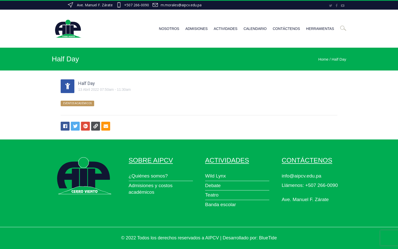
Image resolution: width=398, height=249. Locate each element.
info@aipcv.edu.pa (301, 176)
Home (323, 59)
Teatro (212, 195)
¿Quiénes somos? (148, 176)
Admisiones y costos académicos (151, 189)
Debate (213, 185)
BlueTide (268, 237)
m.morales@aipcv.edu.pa (181, 5)
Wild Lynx (215, 176)
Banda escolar (220, 204)
